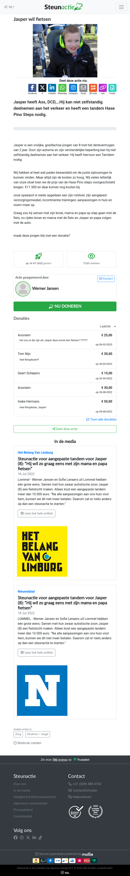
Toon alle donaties (101, 419)
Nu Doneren (65, 306)
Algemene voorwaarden (30, 803)
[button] (32, 89)
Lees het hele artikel (36, 513)
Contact (106, 278)
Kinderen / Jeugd (37, 734)
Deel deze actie (65, 429)
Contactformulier (82, 790)
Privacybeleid (23, 810)
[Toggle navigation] (121, 7)
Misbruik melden (27, 743)
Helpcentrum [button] (79, 797)
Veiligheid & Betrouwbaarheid (35, 797)
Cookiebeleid (23, 816)
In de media (22, 790)
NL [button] (11, 7)
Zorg (18, 734)
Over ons (20, 784)
